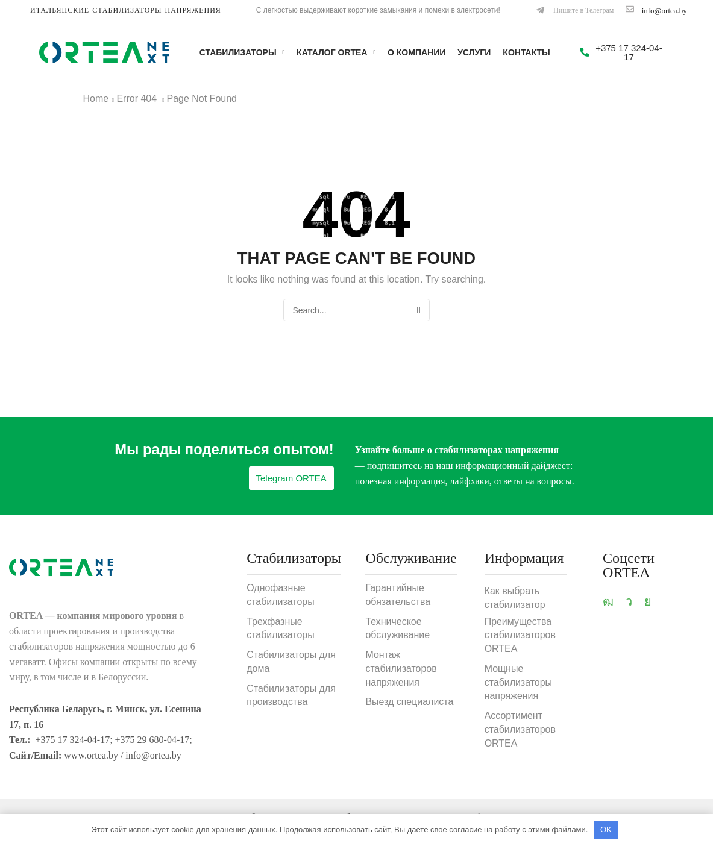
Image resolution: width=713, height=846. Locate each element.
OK (606, 829)
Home (96, 98)
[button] (574, 10)
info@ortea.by (664, 10)
